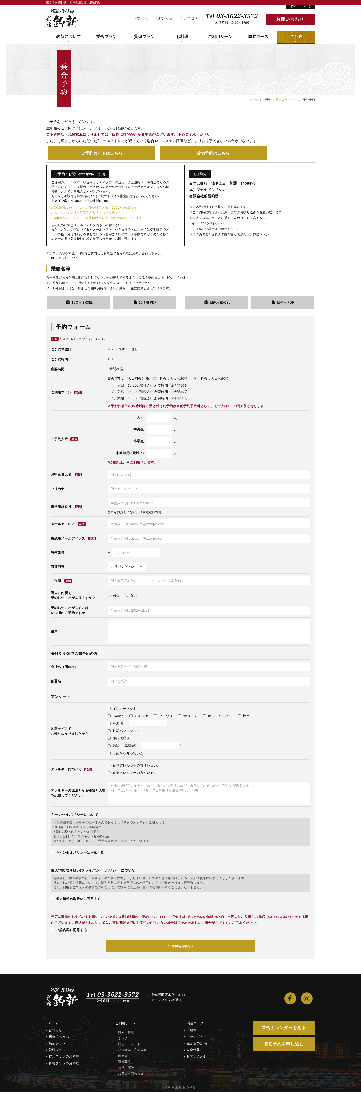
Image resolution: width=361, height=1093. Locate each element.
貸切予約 (213, 153)
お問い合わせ (197, 1057)
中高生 (138, 430)
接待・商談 (126, 1068)
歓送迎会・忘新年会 (132, 1050)
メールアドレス (63, 524)
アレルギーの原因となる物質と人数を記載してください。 (78, 793)
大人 (140, 418)
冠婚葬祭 (124, 1062)
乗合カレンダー (284, 1028)
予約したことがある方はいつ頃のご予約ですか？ (70, 610)
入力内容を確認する (180, 947)
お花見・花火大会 (131, 1074)
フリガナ (58, 489)
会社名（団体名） (64, 667)
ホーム (142, 18)
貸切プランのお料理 (64, 1064)
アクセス (190, 18)
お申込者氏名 (61, 475)
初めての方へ (59, 1037)
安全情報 (193, 1050)
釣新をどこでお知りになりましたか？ (70, 731)
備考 (54, 632)
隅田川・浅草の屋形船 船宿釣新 (62, 18)
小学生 (138, 442)
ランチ (123, 1039)
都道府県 (58, 567)
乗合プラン (106, 36)
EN (293, 6)
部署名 (56, 682)
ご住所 (56, 581)
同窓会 (123, 1056)
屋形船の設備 (197, 1044)
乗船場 (192, 1031)
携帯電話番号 (61, 507)
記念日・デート (129, 1045)
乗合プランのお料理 (64, 1057)
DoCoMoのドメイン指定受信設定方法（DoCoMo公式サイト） (98, 208)
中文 (307, 6)
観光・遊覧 (126, 1033)
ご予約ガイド (102, 153)
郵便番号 (58, 553)
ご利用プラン (66, 393)
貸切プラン (144, 36)
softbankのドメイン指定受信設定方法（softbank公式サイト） (98, 218)
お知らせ (165, 18)
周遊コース (258, 36)
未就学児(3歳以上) (130, 454)
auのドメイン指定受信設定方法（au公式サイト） (89, 213)
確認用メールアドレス (68, 539)
